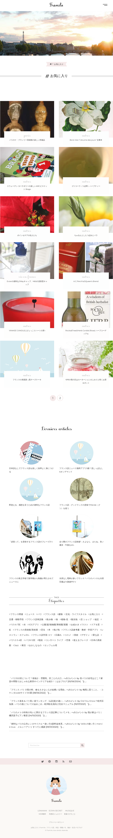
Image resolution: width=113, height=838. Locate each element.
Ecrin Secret (55, 813)
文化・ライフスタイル (76, 614)
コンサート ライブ (54, 640)
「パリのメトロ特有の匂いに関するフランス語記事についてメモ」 (40, 712)
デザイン (85, 635)
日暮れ (58, 635)
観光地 (74, 619)
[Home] (52, 64)
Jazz (16, 645)
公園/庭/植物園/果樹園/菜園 (55, 624)
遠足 (97, 619)
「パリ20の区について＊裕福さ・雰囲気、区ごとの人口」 (36, 678)
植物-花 (64, 619)
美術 (76, 635)
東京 (24, 645)
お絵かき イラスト (79, 624)
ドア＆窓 (95, 624)
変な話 (96, 635)
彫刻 (41, 640)
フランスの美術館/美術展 (26, 629)
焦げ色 (57, 629)
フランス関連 (17, 614)
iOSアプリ (34, 624)
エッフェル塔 (51, 645)
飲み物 (50, 619)
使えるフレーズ (80, 640)
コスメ (68, 635)
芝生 (43, 629)
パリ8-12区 (30, 640)
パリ (40, 614)
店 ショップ (86, 619)
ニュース (30, 614)
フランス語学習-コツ (42, 635)
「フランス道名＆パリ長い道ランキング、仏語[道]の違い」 (36, 701)
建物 (60, 614)
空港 (68, 640)
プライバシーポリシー (56, 822)
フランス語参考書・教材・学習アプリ (80, 629)
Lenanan (42, 813)
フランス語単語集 (35, 619)
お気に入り (95, 614)
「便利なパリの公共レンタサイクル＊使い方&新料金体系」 (37, 723)
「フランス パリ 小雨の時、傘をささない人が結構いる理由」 (37, 689)
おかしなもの (35, 645)
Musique (70, 813)
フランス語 (50, 614)
